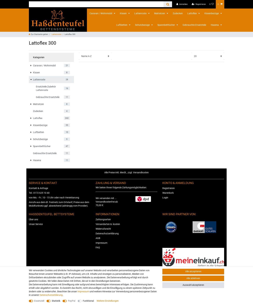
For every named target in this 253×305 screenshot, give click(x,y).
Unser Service (36, 224)
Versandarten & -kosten (108, 224)
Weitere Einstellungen (108, 300)
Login (165, 197)
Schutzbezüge (142, 25)
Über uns (33, 219)
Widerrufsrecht (103, 228)
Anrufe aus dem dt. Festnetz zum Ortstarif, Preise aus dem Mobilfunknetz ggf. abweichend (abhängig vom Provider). (59, 204)
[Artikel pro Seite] (208, 56)
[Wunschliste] (212, 4)
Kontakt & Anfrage (38, 188)
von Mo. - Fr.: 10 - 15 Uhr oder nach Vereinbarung (54, 197)
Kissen (123, 13)
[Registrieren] (199, 4)
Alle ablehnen (193, 278)
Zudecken (178, 13)
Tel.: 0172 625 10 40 (39, 193)
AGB (98, 238)
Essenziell (39, 300)
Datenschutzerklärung (107, 233)
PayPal (71, 300)
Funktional (88, 300)
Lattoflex (192, 13)
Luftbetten (122, 25)
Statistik (56, 300)
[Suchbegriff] (96, 4)
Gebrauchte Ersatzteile (194, 25)
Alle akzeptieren (193, 271)
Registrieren (168, 188)
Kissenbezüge (211, 13)
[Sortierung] (95, 56)
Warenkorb (168, 193)
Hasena (215, 25)
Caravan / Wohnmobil (101, 13)
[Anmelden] (182, 4)
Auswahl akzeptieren (193, 285)
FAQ (98, 247)
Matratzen (160, 13)
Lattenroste (140, 13)
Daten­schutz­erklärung (51, 295)
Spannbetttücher (166, 25)
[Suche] (168, 4)
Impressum (101, 242)
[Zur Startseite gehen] (38, 34)
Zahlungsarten (103, 219)
